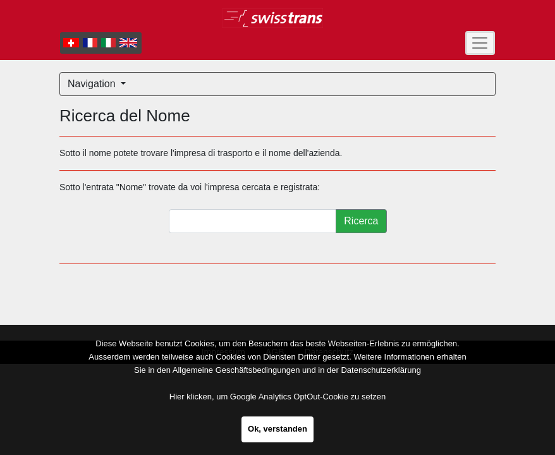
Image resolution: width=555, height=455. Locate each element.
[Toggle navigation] (480, 43)
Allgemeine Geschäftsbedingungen (236, 370)
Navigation (93, 83)
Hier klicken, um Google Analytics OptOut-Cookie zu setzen (277, 396)
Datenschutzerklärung (380, 370)
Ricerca (361, 220)
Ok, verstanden (277, 429)
